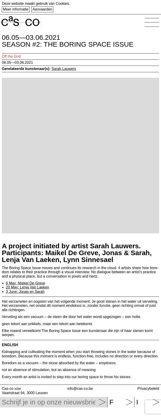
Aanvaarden (42, 9)
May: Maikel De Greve (25, 283)
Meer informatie (15, 9)
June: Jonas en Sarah (25, 292)
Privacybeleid (148, 388)
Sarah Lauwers (63, 69)
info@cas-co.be (80, 388)
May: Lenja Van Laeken (27, 287)
